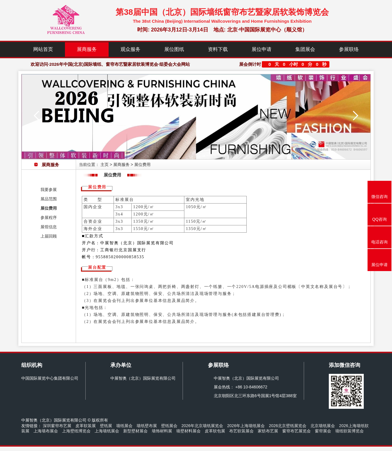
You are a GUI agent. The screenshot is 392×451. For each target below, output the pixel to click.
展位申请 (261, 49)
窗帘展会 (323, 431)
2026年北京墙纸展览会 (202, 425)
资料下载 (218, 49)
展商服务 (87, 49)
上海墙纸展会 (107, 431)
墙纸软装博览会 (349, 431)
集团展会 (305, 49)
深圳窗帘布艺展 (57, 425)
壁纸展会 (169, 425)
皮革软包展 (215, 431)
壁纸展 (106, 425)
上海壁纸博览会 (76, 431)
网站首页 (43, 49)
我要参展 (48, 189)
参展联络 (349, 49)
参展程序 (48, 217)
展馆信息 (48, 226)
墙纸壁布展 (147, 425)
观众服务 (130, 49)
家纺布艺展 (268, 431)
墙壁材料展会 (188, 431)
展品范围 (48, 199)
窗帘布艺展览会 (296, 431)
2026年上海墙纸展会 (246, 425)
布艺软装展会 (241, 431)
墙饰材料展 (162, 431)
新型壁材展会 (135, 431)
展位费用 (48, 208)
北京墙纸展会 (322, 425)
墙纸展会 (124, 425)
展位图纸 (174, 49)
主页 (104, 164)
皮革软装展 (85, 425)
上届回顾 (48, 236)
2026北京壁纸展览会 (287, 425)
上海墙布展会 (45, 431)
